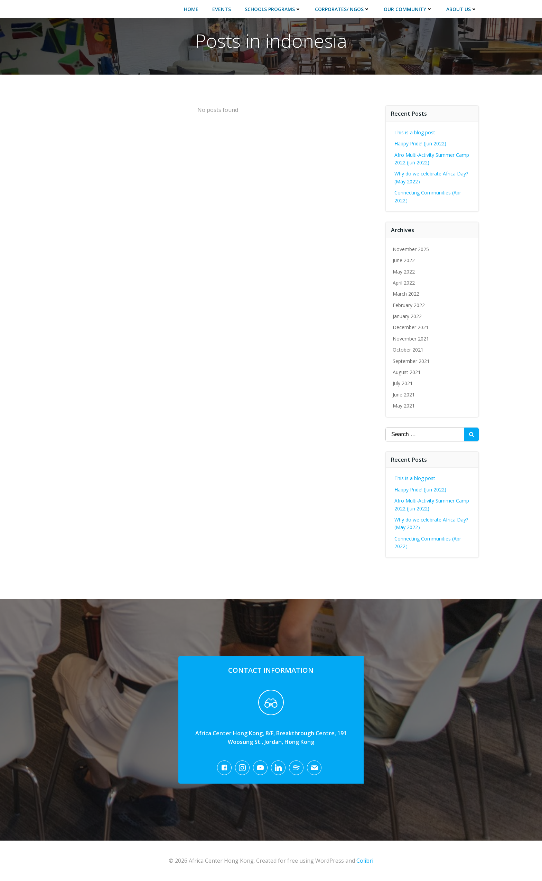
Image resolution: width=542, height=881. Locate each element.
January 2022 (407, 316)
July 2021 (403, 383)
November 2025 (411, 249)
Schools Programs (273, 9)
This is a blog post (414, 132)
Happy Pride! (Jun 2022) (420, 143)
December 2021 (411, 327)
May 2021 (404, 405)
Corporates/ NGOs (342, 9)
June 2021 (404, 394)
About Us (461, 9)
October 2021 (408, 349)
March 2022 (406, 293)
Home (191, 9)
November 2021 (411, 338)
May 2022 (404, 271)
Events (221, 9)
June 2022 (404, 260)
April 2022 (404, 282)
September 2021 (411, 361)
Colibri (364, 860)
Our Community (408, 9)
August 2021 (407, 372)
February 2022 (409, 305)
